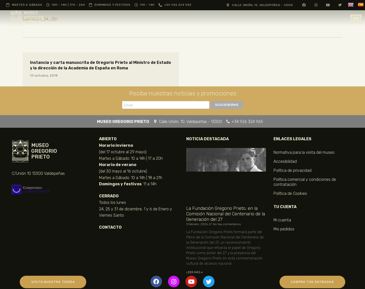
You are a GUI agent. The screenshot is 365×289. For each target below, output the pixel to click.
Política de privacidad (293, 170)
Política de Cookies (290, 193)
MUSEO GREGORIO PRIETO (34, 18)
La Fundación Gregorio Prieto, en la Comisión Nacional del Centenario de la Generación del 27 (225, 214)
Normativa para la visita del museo (304, 152)
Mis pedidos (284, 229)
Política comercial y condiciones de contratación (305, 182)
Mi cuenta (282, 220)
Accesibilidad (285, 161)
